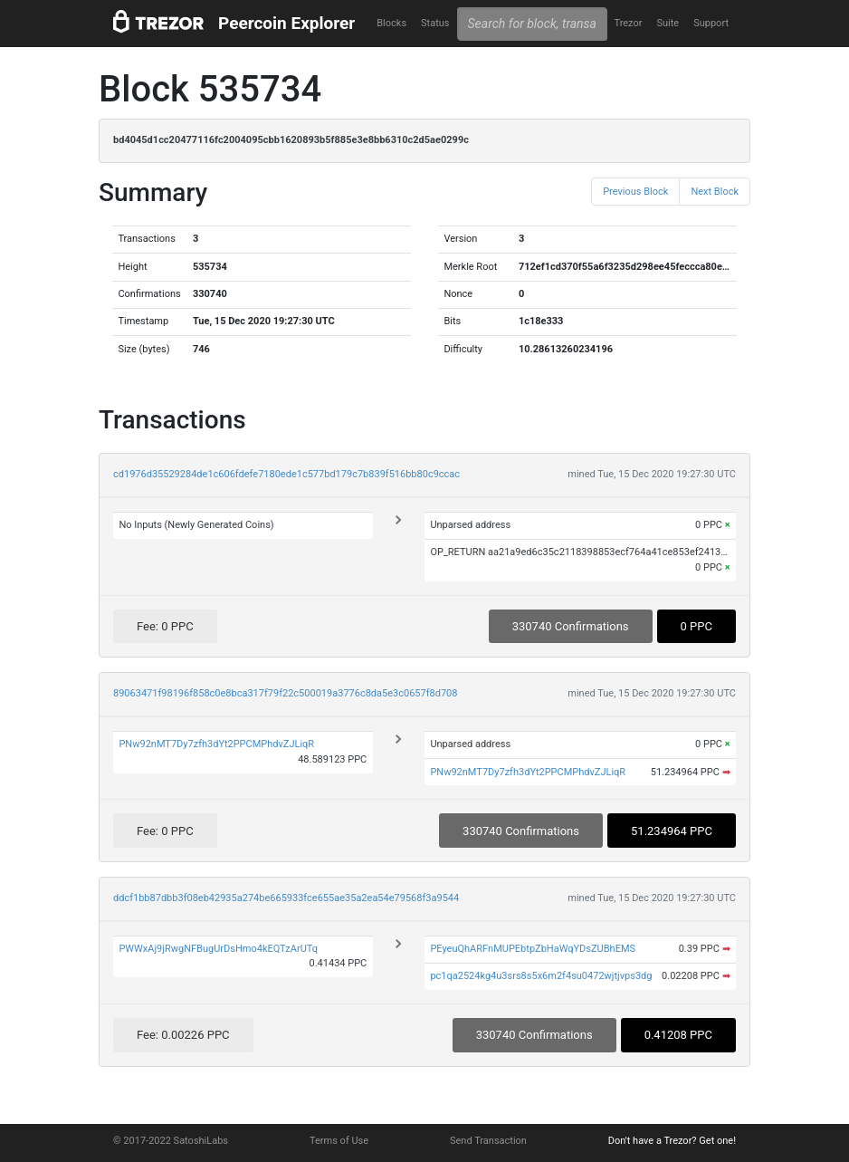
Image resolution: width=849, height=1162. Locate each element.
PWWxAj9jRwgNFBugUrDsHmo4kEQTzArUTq (218, 949)
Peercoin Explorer (286, 23)
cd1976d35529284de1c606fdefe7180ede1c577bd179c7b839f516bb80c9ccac (286, 474)
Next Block (715, 191)
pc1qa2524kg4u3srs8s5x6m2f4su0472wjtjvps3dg (541, 976)
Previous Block (635, 191)
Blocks (391, 23)
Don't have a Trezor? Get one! (672, 1141)
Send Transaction (488, 1141)
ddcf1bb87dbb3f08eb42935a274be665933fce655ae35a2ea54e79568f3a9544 (286, 898)
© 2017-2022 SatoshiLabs (170, 1141)
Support (711, 23)
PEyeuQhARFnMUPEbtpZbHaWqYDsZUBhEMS (532, 949)
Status (435, 23)
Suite (667, 23)
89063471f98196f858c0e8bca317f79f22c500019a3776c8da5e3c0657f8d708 (285, 693)
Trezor (628, 23)
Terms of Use (339, 1141)
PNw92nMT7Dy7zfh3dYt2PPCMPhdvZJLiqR (216, 744)
